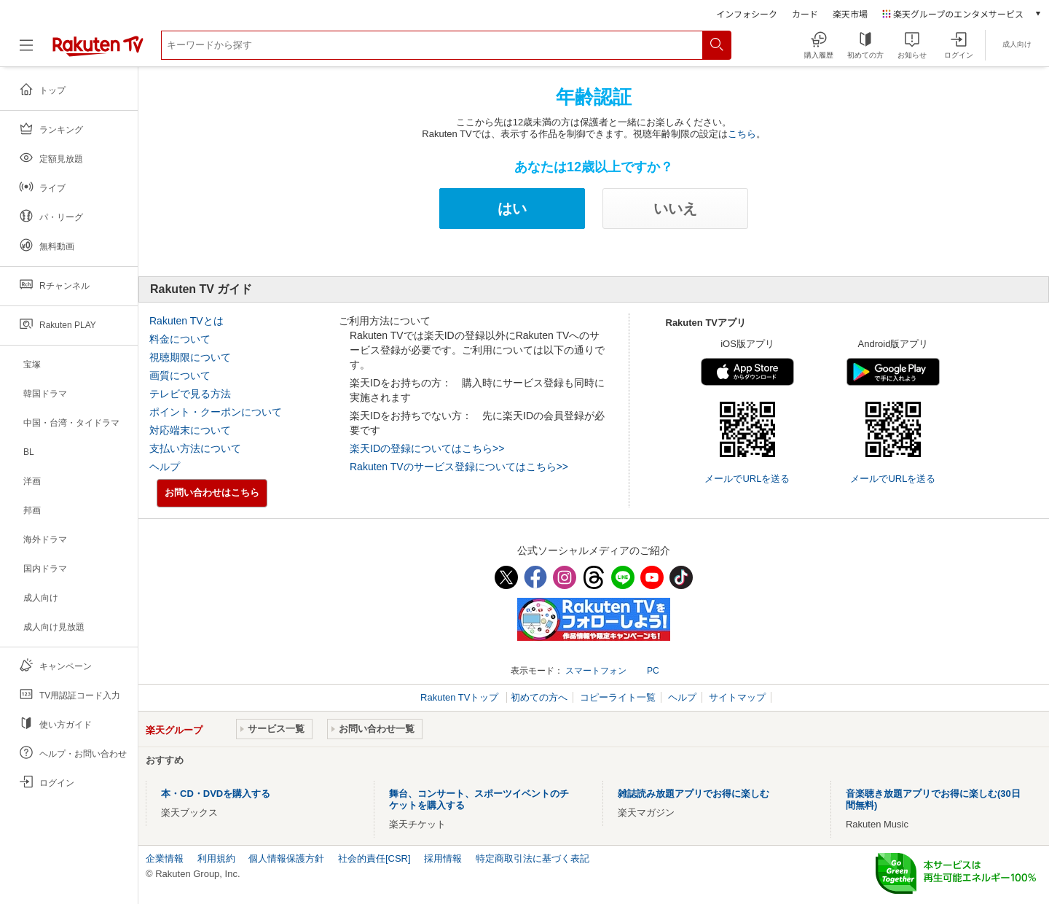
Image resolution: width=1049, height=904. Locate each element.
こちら (742, 133)
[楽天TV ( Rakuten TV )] (98, 53)
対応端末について (190, 430)
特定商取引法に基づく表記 (532, 858)
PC (653, 671)
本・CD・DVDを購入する (215, 793)
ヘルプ (164, 466)
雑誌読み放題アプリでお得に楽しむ (693, 793)
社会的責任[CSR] (374, 858)
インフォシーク (746, 13)
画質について (180, 375)
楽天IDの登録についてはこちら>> (427, 448)
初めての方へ (539, 697)
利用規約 (216, 858)
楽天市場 (850, 13)
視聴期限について (190, 357)
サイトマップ (737, 697)
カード (805, 13)
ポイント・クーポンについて (215, 412)
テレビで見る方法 (190, 394)
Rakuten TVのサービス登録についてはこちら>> (459, 466)
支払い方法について (195, 448)
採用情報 (443, 858)
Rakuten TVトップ (460, 697)
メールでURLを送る (747, 478)
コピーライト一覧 (618, 697)
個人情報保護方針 (286, 858)
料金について (180, 339)
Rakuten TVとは (186, 321)
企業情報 (165, 858)
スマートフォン (595, 671)
